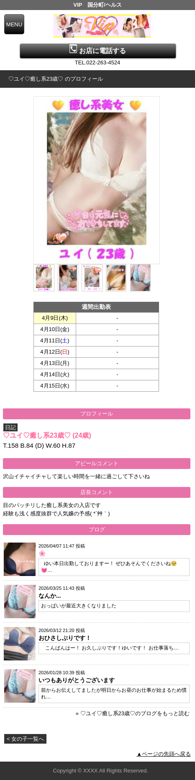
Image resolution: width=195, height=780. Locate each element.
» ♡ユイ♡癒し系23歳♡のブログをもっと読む (133, 713)
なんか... (49, 595)
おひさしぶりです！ (64, 638)
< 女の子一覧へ (25, 739)
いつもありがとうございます (76, 680)
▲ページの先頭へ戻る (163, 754)
